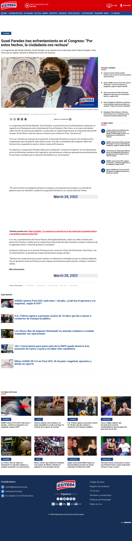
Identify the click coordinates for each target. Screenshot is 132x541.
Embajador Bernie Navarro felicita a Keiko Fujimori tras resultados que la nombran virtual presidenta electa (116, 114)
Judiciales (62, 13)
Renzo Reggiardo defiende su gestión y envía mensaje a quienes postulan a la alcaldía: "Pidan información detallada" (117, 104)
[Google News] (70, 499)
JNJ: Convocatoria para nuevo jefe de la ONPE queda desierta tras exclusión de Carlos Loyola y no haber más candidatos (51, 347)
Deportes (53, 13)
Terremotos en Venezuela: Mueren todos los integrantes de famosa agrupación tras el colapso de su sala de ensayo (118, 153)
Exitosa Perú (88, 13)
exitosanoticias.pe (13, 491)
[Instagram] (67, 499)
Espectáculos (74, 13)
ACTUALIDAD (30, 285)
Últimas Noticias (15, 13)
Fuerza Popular (53, 285)
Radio (106, 13)
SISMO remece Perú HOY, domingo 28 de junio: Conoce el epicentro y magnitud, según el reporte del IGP (118, 143)
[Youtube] (64, 499)
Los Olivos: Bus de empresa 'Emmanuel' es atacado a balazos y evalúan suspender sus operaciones (54, 332)
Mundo (45, 13)
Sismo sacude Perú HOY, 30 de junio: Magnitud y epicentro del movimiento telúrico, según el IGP (116, 94)
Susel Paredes (73, 285)
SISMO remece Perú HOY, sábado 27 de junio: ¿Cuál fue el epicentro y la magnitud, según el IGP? (118, 162)
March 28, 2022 (66, 197)
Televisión (98, 13)
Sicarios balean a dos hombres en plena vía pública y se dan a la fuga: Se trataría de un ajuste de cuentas (49, 425)
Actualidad (28, 13)
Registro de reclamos (99, 486)
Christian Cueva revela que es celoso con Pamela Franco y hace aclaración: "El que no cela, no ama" (115, 465)
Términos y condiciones (100, 495)
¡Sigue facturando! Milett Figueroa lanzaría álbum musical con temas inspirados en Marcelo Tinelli (81, 465)
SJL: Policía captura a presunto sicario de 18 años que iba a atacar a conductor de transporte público (52, 317)
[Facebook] (58, 499)
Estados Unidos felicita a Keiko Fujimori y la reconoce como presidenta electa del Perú (117, 75)
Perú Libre (63, 285)
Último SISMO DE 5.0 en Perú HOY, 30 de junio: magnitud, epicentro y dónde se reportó (52, 362)
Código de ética (97, 482)
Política (37, 13)
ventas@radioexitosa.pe (16, 487)
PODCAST (127, 5)
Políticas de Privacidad (100, 499)
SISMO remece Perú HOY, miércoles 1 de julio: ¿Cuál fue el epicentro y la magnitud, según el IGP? (54, 302)
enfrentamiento (41, 285)
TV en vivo (94, 491)
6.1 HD (114, 5)
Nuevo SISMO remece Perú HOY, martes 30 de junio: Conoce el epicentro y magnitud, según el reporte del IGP (117, 84)
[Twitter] (61, 499)
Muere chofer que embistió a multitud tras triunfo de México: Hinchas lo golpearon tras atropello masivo (49, 465)
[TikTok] (74, 499)
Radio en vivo (96, 504)
